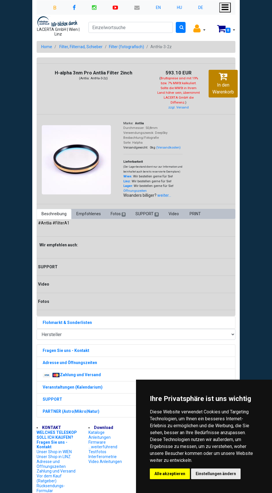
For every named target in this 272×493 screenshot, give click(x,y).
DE (200, 7)
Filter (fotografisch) (126, 46)
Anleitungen (99, 437)
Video (174, 213)
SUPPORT (146, 214)
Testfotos (97, 451)
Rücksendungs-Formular (51, 488)
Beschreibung (54, 213)
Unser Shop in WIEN (54, 451)
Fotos (118, 214)
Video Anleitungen (105, 461)
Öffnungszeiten (135, 191)
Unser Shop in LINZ (54, 456)
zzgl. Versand (178, 107)
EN (158, 7)
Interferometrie (102, 456)
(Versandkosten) (168, 147)
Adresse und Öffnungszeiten (51, 464)
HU (179, 7)
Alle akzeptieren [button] (169, 473)
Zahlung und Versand (56, 471)
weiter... (164, 195)
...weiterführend (102, 447)
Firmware (97, 442)
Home (46, 46)
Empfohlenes (88, 213)
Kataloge (96, 432)
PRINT (195, 213)
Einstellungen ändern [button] (216, 473)
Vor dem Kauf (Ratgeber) (49, 478)
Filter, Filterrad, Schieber (81, 46)
